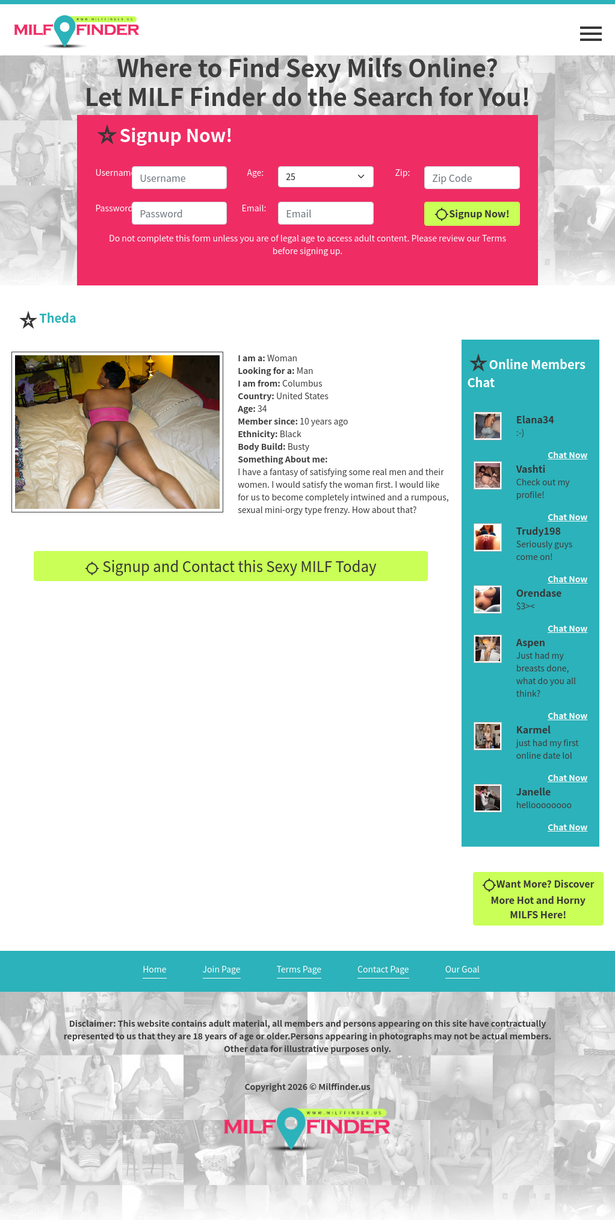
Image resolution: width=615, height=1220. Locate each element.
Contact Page (383, 969)
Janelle (533, 791)
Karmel (533, 729)
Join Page (222, 969)
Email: (253, 208)
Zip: (402, 172)
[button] (591, 27)
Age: (255, 172)
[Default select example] (325, 176)
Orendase (539, 592)
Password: (115, 208)
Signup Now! (471, 214)
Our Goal (462, 969)
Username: (116, 172)
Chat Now (567, 455)
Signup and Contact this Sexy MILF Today (231, 565)
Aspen (530, 642)
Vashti (530, 468)
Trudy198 (538, 530)
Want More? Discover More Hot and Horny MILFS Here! (538, 898)
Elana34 (535, 419)
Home (154, 969)
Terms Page (299, 969)
